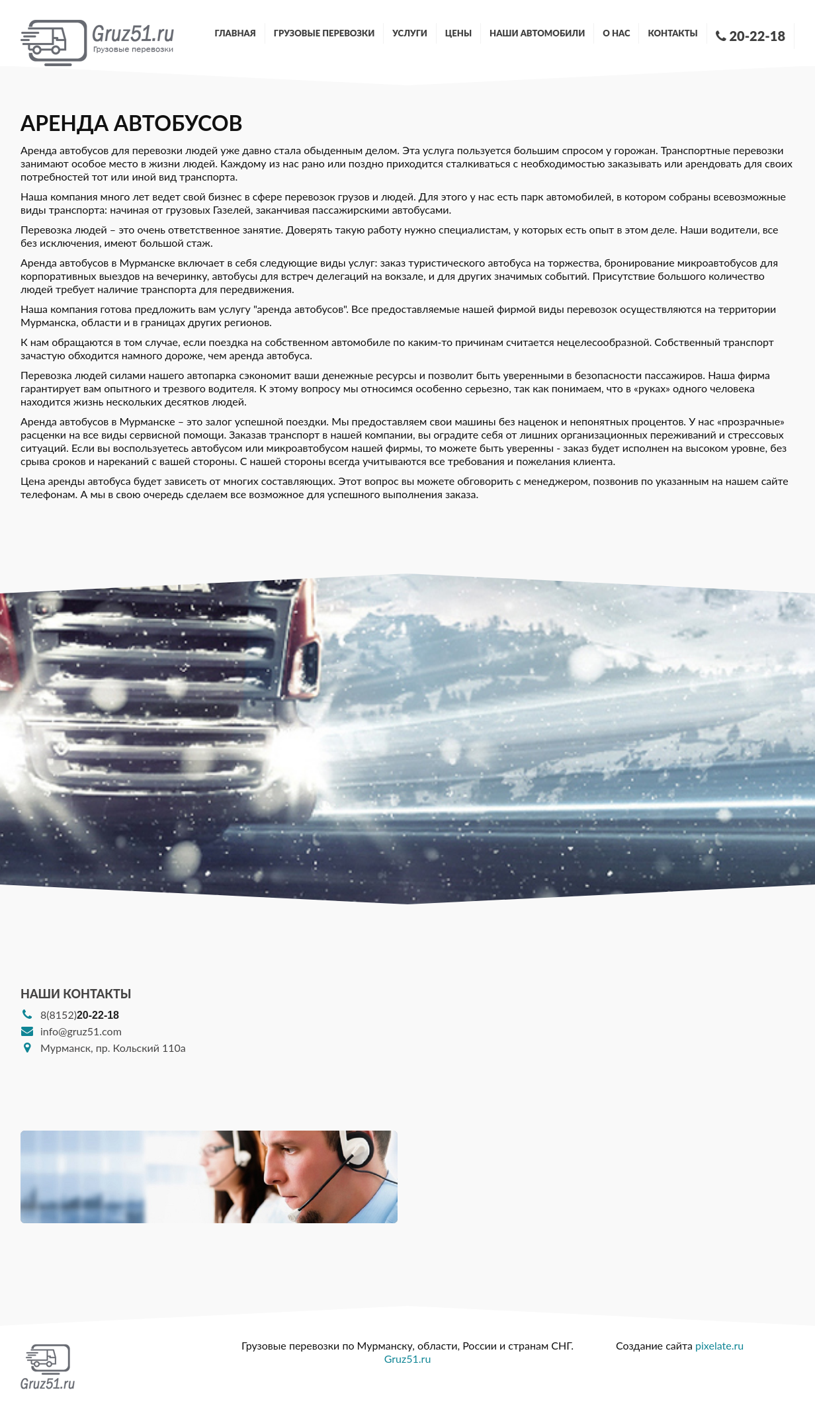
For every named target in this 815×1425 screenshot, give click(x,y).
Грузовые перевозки (324, 33)
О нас (616, 33)
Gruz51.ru (407, 1358)
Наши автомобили (537, 33)
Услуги (409, 33)
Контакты (672, 33)
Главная (235, 33)
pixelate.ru (719, 1345)
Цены (458, 33)
